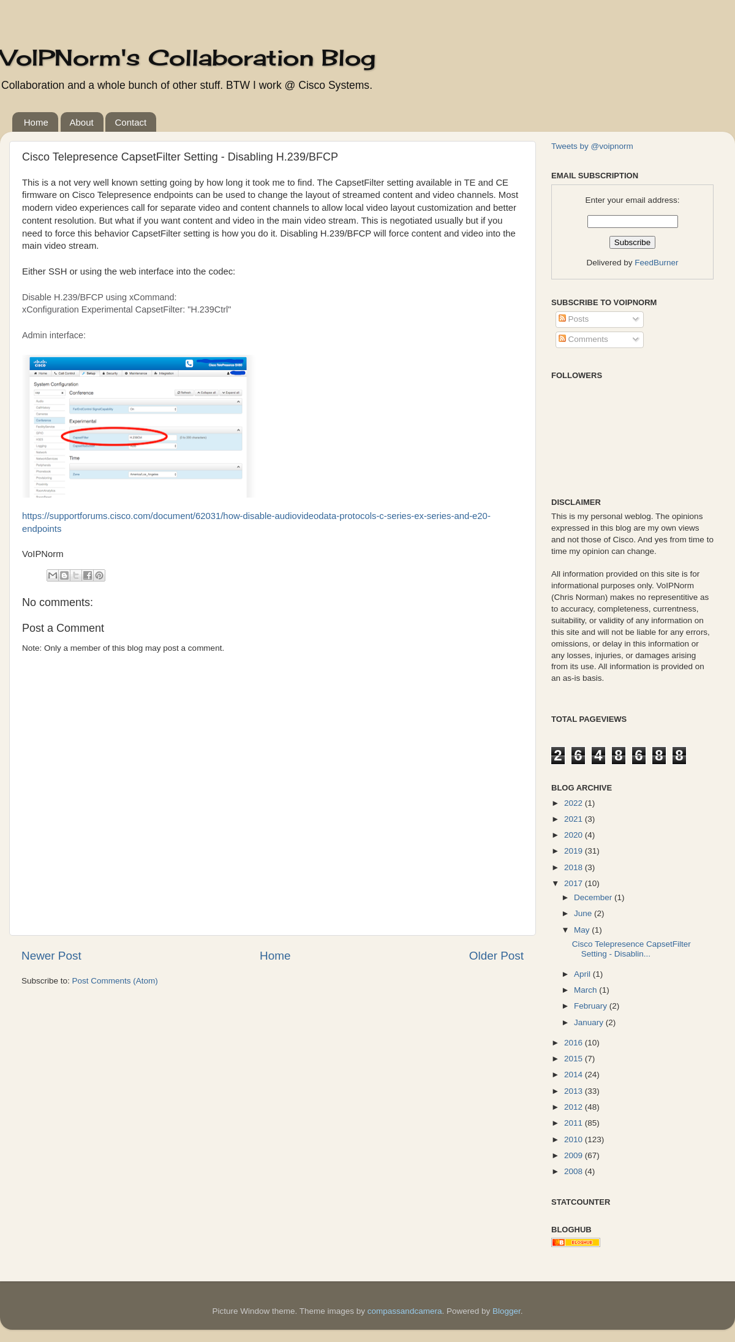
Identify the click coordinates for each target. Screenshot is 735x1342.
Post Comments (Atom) (115, 980)
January (590, 1022)
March (586, 990)
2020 (574, 835)
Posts (574, 319)
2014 (574, 1074)
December (594, 897)
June (584, 913)
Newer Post (51, 955)
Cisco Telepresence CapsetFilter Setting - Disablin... (631, 948)
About (82, 122)
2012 (574, 1107)
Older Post (496, 955)
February (591, 1005)
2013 (574, 1091)
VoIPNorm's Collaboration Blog (187, 57)
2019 (574, 850)
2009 (574, 1155)
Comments (583, 339)
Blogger (506, 1311)
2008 (574, 1171)
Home (36, 122)
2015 (574, 1058)
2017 (574, 883)
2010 (574, 1139)
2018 (574, 867)
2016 (574, 1042)
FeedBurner (656, 262)
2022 (574, 803)
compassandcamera (405, 1311)
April (583, 974)
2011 (574, 1123)
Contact (130, 122)
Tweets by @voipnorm (592, 146)
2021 (574, 819)
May (583, 929)
